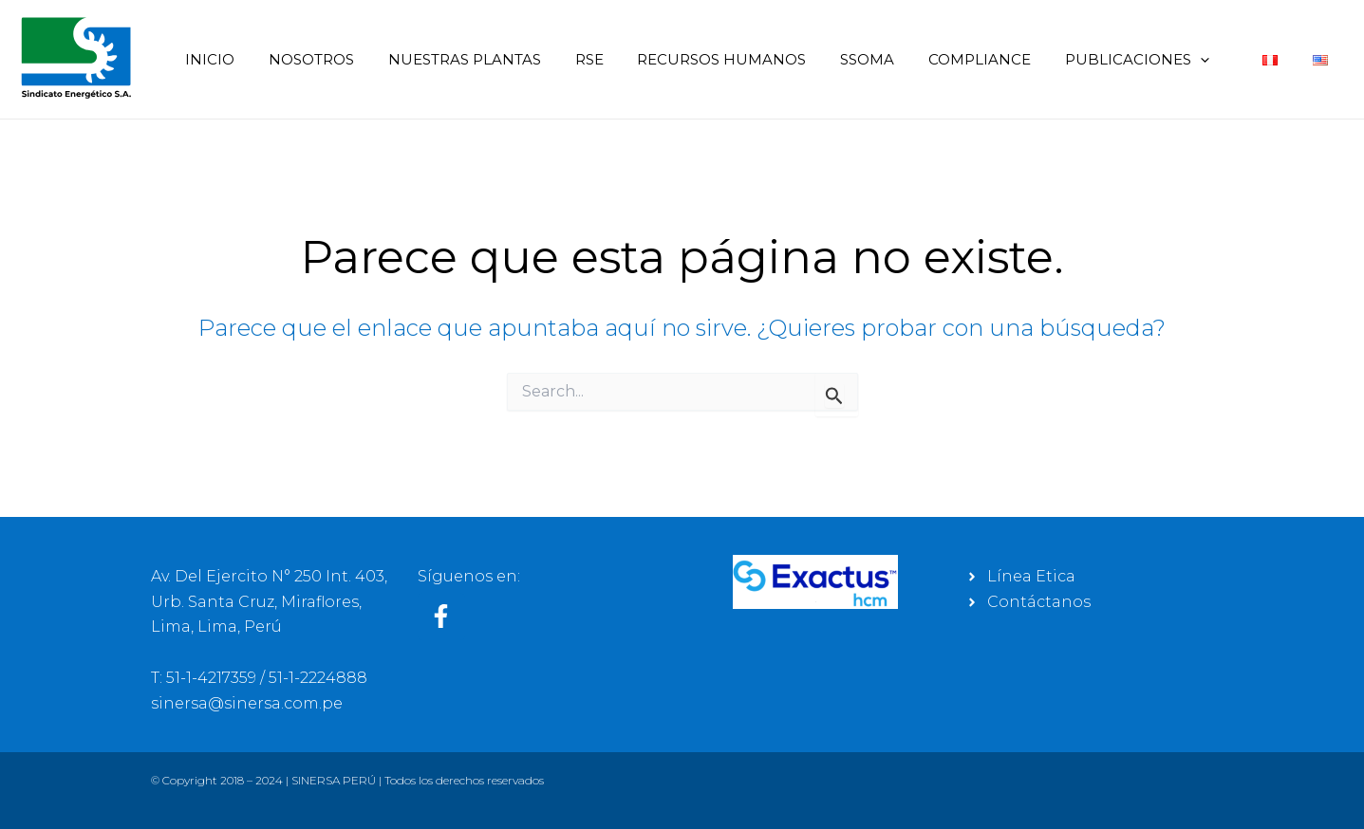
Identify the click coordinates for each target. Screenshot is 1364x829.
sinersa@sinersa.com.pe (247, 703)
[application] (1212, 58)
